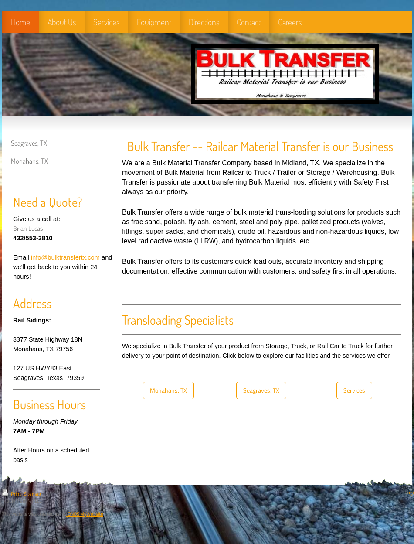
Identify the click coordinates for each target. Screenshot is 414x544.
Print (12, 493)
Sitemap (32, 493)
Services (354, 390)
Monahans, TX (168, 390)
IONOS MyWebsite (84, 513)
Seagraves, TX (261, 390)
